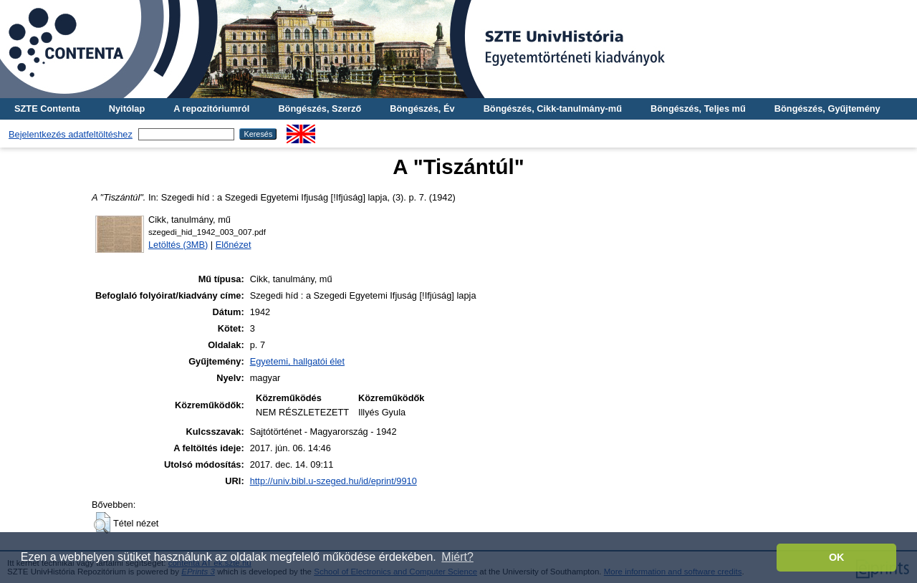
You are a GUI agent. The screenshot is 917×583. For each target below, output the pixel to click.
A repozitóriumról (211, 108)
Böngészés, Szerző (319, 108)
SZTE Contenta (47, 108)
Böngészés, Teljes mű (698, 108)
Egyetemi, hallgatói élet (297, 361)
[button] (102, 523)
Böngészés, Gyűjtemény (827, 108)
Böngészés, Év (422, 108)
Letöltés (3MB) (178, 244)
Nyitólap (127, 108)
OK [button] (837, 557)
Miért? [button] (457, 557)
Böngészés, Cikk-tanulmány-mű (553, 108)
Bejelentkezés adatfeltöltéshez (71, 134)
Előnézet (233, 244)
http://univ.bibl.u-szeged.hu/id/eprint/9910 (333, 481)
